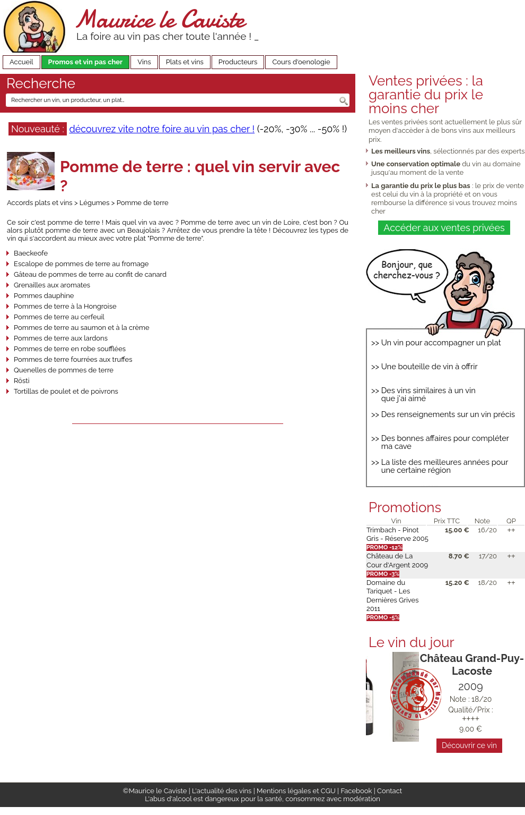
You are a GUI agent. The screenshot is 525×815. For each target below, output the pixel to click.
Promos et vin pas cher (85, 62)
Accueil (21, 62)
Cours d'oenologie (301, 62)
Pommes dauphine (44, 296)
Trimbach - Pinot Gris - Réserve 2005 (397, 534)
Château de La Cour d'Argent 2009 (397, 560)
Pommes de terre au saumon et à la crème (82, 328)
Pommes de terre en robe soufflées (70, 349)
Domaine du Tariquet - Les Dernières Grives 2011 (392, 596)
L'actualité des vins (221, 791)
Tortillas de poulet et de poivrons (66, 391)
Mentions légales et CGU (296, 791)
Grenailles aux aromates (52, 285)
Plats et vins (185, 62)
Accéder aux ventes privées (443, 227)
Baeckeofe (31, 253)
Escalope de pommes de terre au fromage (81, 264)
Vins (144, 62)
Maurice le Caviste (159, 19)
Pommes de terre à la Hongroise (65, 306)
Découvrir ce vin (469, 745)
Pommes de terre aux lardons (61, 338)
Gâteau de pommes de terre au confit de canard (90, 274)
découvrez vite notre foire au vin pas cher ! (162, 128)
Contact (389, 791)
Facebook (356, 791)
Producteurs (238, 62)
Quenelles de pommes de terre (63, 370)
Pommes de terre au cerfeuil (59, 317)
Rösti (21, 381)
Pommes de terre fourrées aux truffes (73, 359)
